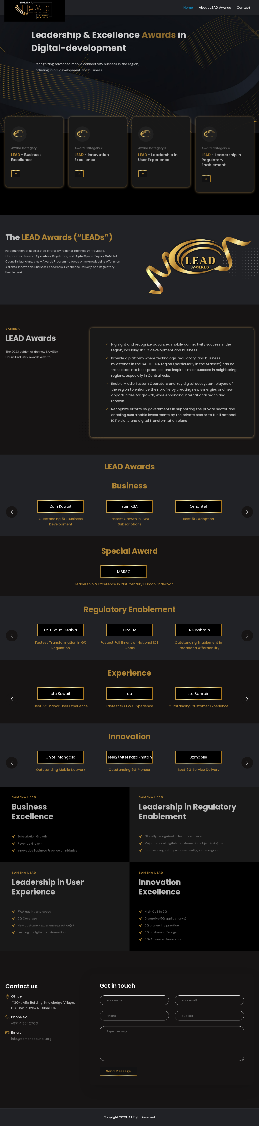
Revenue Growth (30, 844)
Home (188, 7)
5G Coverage (27, 918)
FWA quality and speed (34, 912)
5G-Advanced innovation (163, 939)
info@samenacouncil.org (31, 1038)
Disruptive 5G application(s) (165, 918)
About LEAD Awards (215, 7)
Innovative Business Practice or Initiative (47, 850)
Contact (243, 7)
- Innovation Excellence (92, 158)
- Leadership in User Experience (158, 159)
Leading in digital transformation (42, 932)
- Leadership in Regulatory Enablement (221, 161)
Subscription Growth (32, 836)
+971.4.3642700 (24, 1023)
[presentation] (12, 512)
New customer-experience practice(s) (46, 925)
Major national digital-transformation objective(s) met (185, 843)
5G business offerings (161, 932)
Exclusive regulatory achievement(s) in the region (181, 850)
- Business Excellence (26, 158)
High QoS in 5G (156, 912)
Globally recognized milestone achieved (174, 836)
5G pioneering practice (162, 925)
